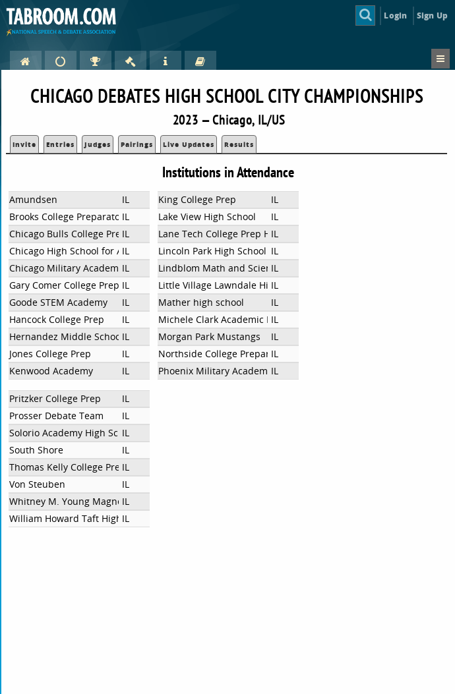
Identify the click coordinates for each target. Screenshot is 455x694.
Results (239, 144)
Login (395, 15)
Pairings (137, 144)
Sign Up (432, 15)
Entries (60, 144)
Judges (97, 144)
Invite (24, 144)
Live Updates (188, 144)
